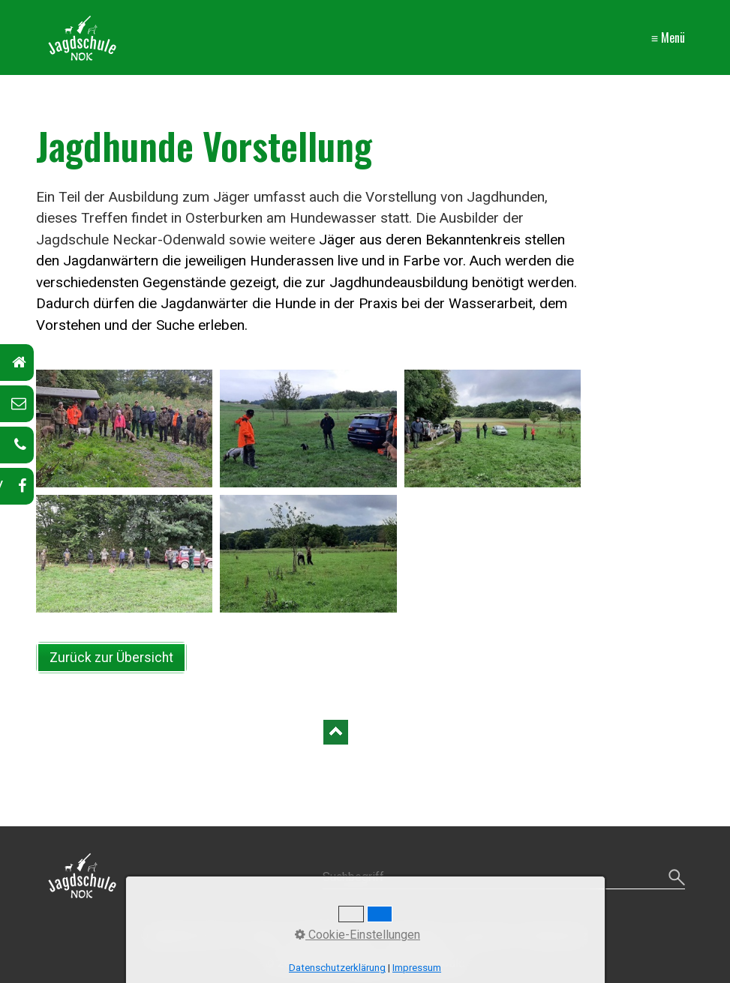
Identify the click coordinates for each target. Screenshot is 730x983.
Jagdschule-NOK (186, 935)
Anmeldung (415, 935)
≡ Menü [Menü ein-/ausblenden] (668, 37)
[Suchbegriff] (504, 877)
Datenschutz (555, 935)
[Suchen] (675, 877)
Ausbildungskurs (333, 935)
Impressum (483, 935)
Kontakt (260, 935)
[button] (111, 657)
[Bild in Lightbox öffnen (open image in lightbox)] (124, 428)
